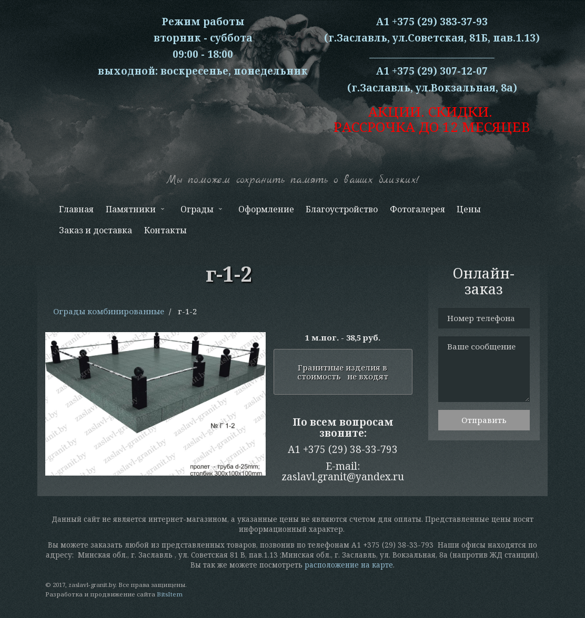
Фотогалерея (417, 209)
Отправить (484, 420)
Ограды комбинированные (108, 311)
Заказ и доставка (95, 230)
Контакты (165, 230)
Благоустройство (342, 209)
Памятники (133, 211)
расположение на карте (349, 565)
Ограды (200, 211)
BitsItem (170, 594)
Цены (469, 209)
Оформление (266, 209)
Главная (76, 209)
